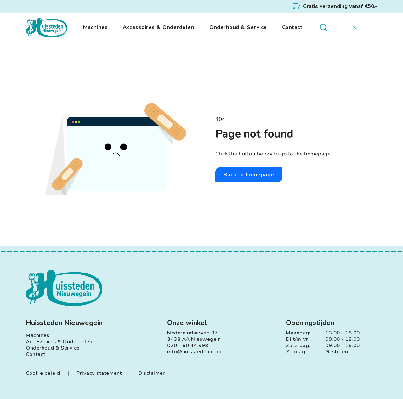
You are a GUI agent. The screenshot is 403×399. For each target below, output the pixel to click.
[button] (351, 27)
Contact (292, 27)
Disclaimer (151, 373)
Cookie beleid (43, 373)
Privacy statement (99, 373)
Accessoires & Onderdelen (158, 27)
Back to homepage (249, 174)
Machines (95, 27)
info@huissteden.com (194, 352)
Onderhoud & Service (238, 27)
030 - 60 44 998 (187, 345)
